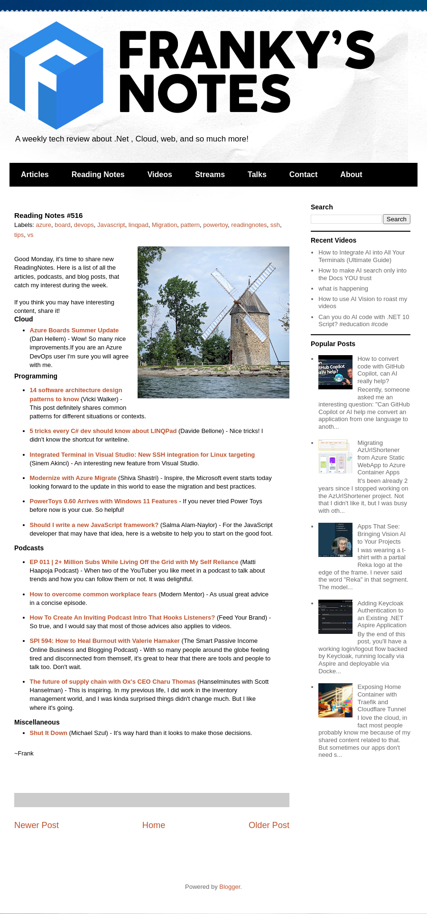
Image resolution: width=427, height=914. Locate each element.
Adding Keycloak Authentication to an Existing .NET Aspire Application (381, 614)
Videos (160, 174)
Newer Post (36, 825)
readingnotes (249, 224)
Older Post (269, 825)
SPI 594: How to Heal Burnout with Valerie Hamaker (105, 640)
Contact (303, 174)
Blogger (229, 886)
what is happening (343, 288)
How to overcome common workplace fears (93, 594)
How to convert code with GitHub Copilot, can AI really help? (380, 370)
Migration (164, 224)
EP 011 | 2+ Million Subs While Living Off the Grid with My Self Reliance (134, 561)
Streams (210, 174)
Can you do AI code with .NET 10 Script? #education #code (363, 320)
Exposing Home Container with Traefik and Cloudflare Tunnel (381, 698)
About (351, 174)
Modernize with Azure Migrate (73, 477)
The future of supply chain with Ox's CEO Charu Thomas (113, 681)
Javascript (111, 224)
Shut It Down (48, 732)
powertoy (215, 224)
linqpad (139, 224)
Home (154, 825)
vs (30, 234)
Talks (257, 174)
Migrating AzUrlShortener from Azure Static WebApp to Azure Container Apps (381, 457)
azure (44, 224)
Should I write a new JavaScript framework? (94, 524)
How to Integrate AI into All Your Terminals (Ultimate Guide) (361, 256)
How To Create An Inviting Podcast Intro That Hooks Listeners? (122, 617)
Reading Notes (98, 174)
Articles (35, 174)
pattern (190, 224)
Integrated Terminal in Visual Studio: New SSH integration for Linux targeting (142, 454)
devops (84, 224)
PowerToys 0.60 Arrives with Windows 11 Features (103, 501)
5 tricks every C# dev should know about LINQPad (103, 430)
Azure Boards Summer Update (74, 330)
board (62, 224)
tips (19, 234)
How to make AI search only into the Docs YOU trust (362, 274)
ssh (275, 224)
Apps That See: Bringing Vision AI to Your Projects (381, 534)
